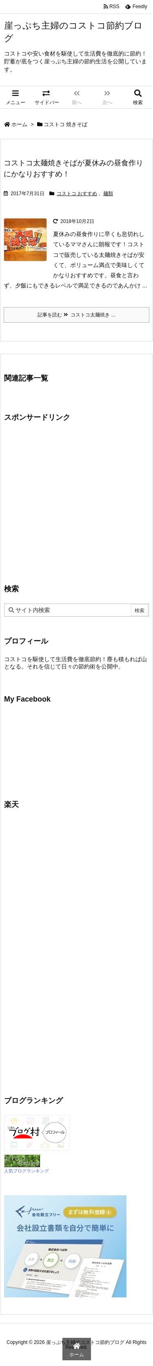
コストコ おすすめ (77, 193)
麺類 (108, 193)
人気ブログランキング (26, 1170)
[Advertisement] (72, 502)
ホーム (19, 124)
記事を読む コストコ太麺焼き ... (76, 315)
